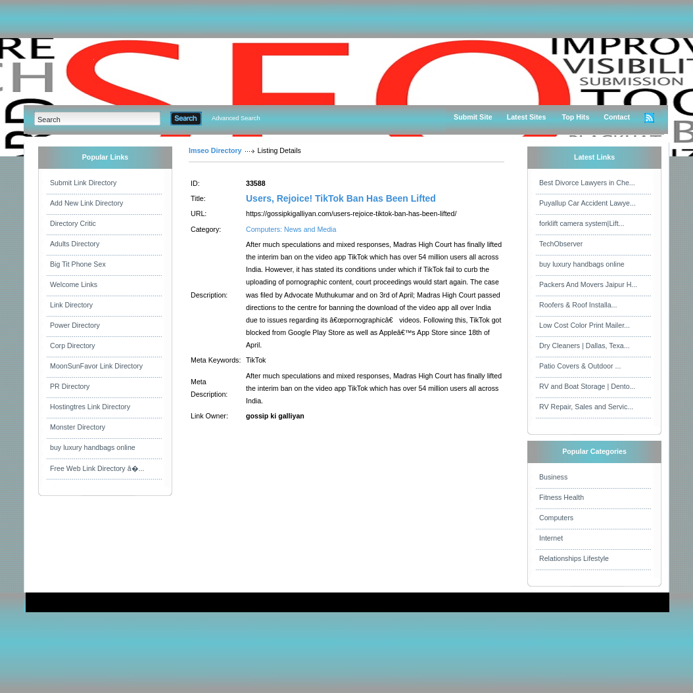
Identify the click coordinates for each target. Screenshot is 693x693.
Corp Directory (72, 345)
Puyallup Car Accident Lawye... (587, 203)
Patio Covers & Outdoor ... (580, 366)
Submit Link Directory (83, 183)
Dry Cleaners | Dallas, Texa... (584, 345)
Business (553, 477)
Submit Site (473, 117)
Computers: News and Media (291, 229)
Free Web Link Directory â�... (97, 468)
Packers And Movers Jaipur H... (588, 284)
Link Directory (71, 305)
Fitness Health (561, 497)
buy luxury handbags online (92, 447)
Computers (556, 518)
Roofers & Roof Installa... (578, 305)
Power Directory (75, 325)
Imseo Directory (215, 150)
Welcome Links (73, 284)
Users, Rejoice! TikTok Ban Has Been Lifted (341, 198)
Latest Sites (526, 117)
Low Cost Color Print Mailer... (584, 325)
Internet (551, 538)
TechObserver (561, 244)
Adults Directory (74, 244)
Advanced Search (236, 118)
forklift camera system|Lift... (582, 223)
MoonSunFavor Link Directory (96, 366)
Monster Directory (77, 427)
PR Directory (69, 386)
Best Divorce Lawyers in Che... (587, 183)
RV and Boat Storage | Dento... (587, 386)
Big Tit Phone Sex (78, 264)
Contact (617, 117)
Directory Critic (73, 223)
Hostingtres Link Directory (90, 407)
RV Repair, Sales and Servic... (586, 407)
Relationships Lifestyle (574, 558)
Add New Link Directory (86, 203)
